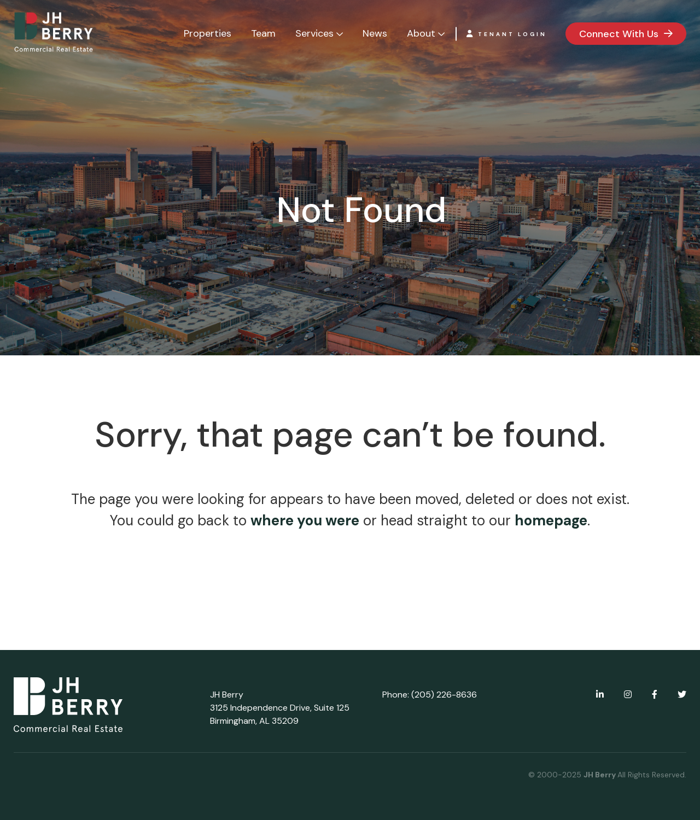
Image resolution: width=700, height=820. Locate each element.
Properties (207, 33)
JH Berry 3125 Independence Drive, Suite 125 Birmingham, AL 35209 (279, 708)
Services (314, 33)
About (421, 33)
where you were (304, 520)
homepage (551, 520)
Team (263, 33)
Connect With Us (618, 33)
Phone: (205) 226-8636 (429, 694)
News (375, 33)
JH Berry (600, 775)
